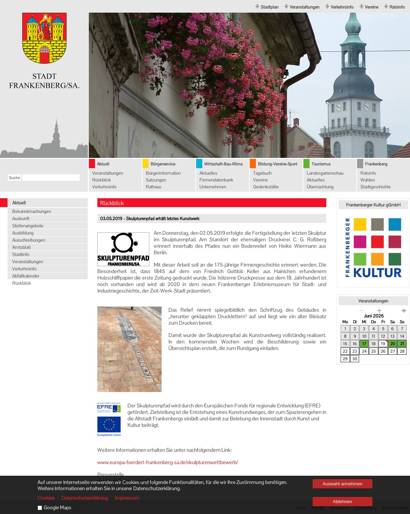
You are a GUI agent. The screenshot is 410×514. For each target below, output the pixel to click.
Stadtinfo (20, 254)
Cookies (46, 498)
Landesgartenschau (325, 173)
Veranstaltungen (304, 7)
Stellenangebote (27, 226)
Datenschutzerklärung (85, 498)
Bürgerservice (163, 164)
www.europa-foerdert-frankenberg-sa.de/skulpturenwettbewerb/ (167, 462)
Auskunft (20, 218)
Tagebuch (262, 173)
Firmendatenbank (216, 180)
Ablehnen (342, 501)
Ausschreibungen (28, 240)
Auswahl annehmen (343, 483)
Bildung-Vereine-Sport (277, 164)
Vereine (371, 7)
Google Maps (57, 507)
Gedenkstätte (266, 187)
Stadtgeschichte (375, 187)
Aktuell (103, 164)
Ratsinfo (397, 7)
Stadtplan (269, 7)
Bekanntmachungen (31, 211)
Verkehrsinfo (342, 7)
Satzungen (156, 180)
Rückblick (101, 180)
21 (402, 344)
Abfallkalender (25, 276)
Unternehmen (213, 187)
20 (392, 344)
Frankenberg (376, 164)
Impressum (127, 498)
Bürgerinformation (163, 173)
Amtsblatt (21, 247)
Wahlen (367, 180)
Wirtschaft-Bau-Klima (223, 164)
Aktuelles (208, 173)
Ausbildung (22, 233)
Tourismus (321, 164)
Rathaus (153, 187)
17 (364, 344)
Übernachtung (320, 187)
